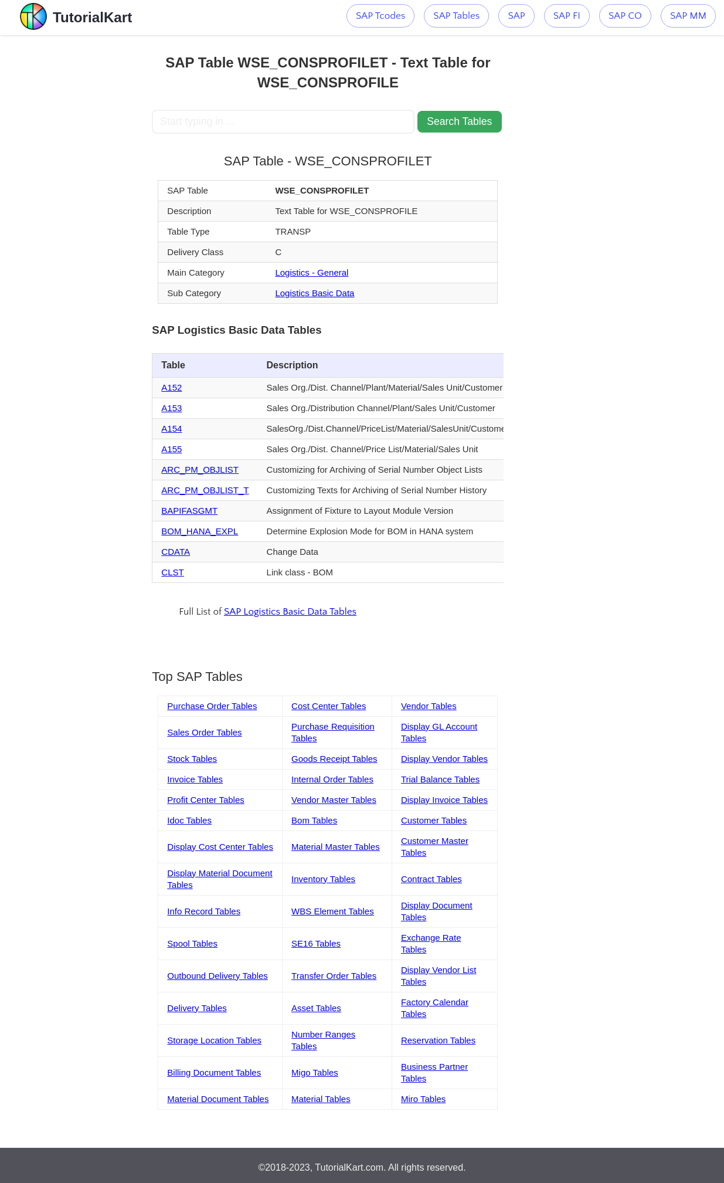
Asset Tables (316, 1008)
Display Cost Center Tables (220, 847)
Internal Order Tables (332, 779)
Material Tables (321, 1099)
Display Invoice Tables (444, 800)
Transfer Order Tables (333, 976)
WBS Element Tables (332, 911)
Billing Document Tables (214, 1072)
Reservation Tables (438, 1040)
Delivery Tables (196, 1008)
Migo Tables (314, 1072)
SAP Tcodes (380, 16)
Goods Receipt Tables (334, 759)
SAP (516, 16)
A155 (171, 449)
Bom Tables (314, 820)
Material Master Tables (335, 847)
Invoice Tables (195, 779)
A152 (171, 387)
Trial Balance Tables (440, 779)
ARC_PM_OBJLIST (200, 469)
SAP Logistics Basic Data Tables (290, 611)
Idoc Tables (189, 820)
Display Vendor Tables (444, 759)
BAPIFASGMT (189, 511)
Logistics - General (311, 272)
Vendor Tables (429, 706)
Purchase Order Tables (212, 706)
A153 (171, 408)
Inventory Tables (323, 879)
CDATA (175, 552)
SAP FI (566, 16)
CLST (172, 572)
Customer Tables (434, 820)
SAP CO (625, 16)
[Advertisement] (76, 211)
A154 (171, 428)
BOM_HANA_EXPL (199, 531)
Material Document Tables (217, 1099)
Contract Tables (431, 879)
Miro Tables (423, 1099)
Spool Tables (192, 943)
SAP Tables (456, 16)
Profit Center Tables (205, 800)
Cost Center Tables (328, 706)
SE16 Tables (316, 943)
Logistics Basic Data (314, 293)
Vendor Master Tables (333, 800)
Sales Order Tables (204, 732)
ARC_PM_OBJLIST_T (205, 490)
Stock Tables (192, 759)
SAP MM (688, 16)
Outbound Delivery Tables (217, 976)
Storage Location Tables (214, 1040)
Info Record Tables (203, 911)
